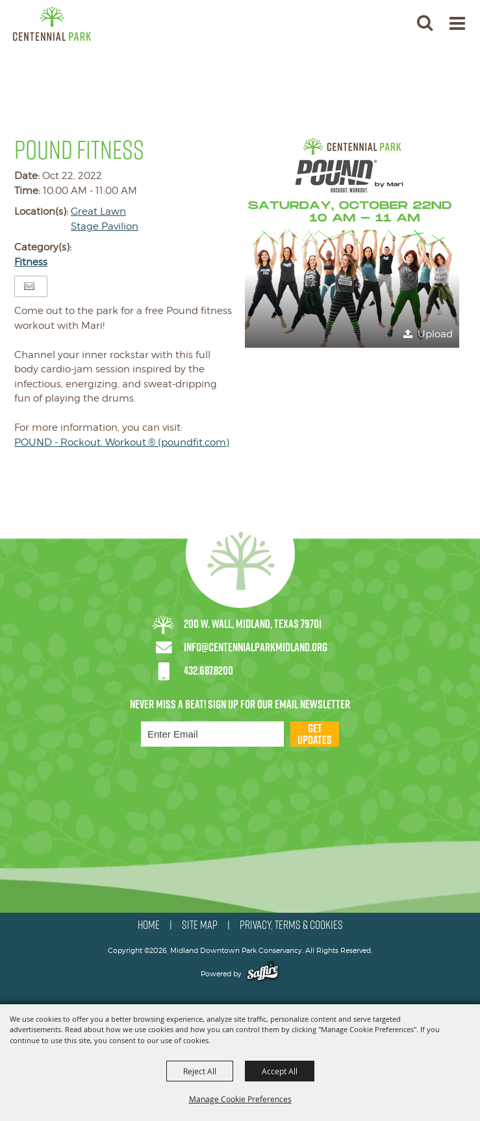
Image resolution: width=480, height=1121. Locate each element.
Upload (435, 334)
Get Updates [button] (314, 734)
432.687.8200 (208, 670)
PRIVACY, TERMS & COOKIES (291, 925)
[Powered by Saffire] (263, 974)
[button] (352, 241)
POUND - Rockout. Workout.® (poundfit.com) (121, 442)
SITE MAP (200, 925)
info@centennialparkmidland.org (255, 647)
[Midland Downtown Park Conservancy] (52, 23)
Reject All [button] (199, 1071)
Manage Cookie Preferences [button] (240, 1099)
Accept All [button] (279, 1071)
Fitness (30, 262)
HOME (149, 925)
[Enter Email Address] (212, 734)
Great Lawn (98, 211)
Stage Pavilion (104, 226)
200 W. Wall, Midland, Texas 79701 (253, 624)
